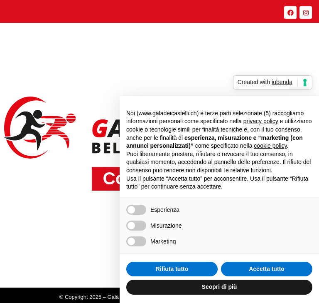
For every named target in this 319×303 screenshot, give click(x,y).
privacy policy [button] (260, 121)
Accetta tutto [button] (267, 269)
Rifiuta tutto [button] (172, 269)
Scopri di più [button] (219, 286)
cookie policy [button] (270, 145)
